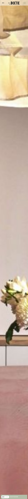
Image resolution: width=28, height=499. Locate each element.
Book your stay (14, 497)
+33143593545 (6, 2)
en (3, 3)
